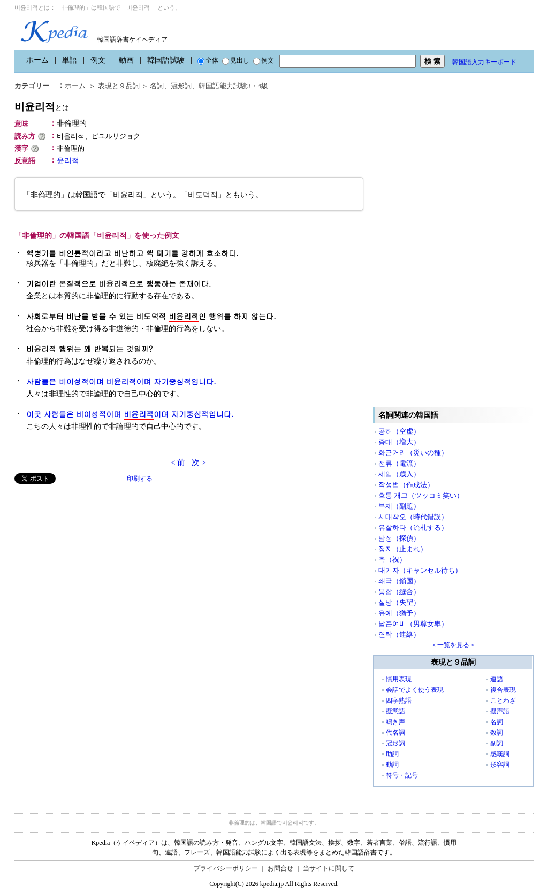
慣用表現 (399, 679)
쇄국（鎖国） (399, 581)
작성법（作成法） (406, 485)
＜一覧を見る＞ (453, 645)
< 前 (178, 462)
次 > (199, 462)
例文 (97, 60)
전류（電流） (399, 463)
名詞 (157, 86)
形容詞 (499, 764)
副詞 (496, 743)
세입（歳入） (399, 474)
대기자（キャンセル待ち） (420, 570)
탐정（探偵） (399, 538)
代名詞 (395, 732)
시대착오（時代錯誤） (413, 517)
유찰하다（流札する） (413, 527)
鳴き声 (395, 722)
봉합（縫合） (399, 592)
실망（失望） (399, 602)
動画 (126, 60)
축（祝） (392, 560)
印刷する (140, 478)
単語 (69, 60)
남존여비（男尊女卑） (413, 624)
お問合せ (280, 868)
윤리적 (68, 161)
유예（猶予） (399, 613)
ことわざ (503, 700)
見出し (235, 60)
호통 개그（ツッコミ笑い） (420, 495)
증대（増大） (399, 442)
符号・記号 (402, 775)
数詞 (496, 732)
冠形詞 (181, 86)
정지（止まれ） (402, 549)
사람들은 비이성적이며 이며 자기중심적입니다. (121, 381)
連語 (496, 679)
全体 (207, 60)
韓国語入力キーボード (484, 62)
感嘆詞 (499, 754)
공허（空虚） (399, 431)
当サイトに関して (328, 868)
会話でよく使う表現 (415, 689)
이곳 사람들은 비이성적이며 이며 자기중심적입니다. (129, 414)
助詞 (392, 754)
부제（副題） (399, 506)
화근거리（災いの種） (413, 453)
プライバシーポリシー (226, 868)
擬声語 (499, 711)
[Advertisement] (94, 559)
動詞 (392, 764)
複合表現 (503, 689)
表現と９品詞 (119, 86)
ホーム (37, 60)
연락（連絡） (399, 634)
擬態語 (395, 711)
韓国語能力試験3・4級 (233, 86)
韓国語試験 (166, 60)
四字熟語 (399, 700)
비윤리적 (41, 106)
